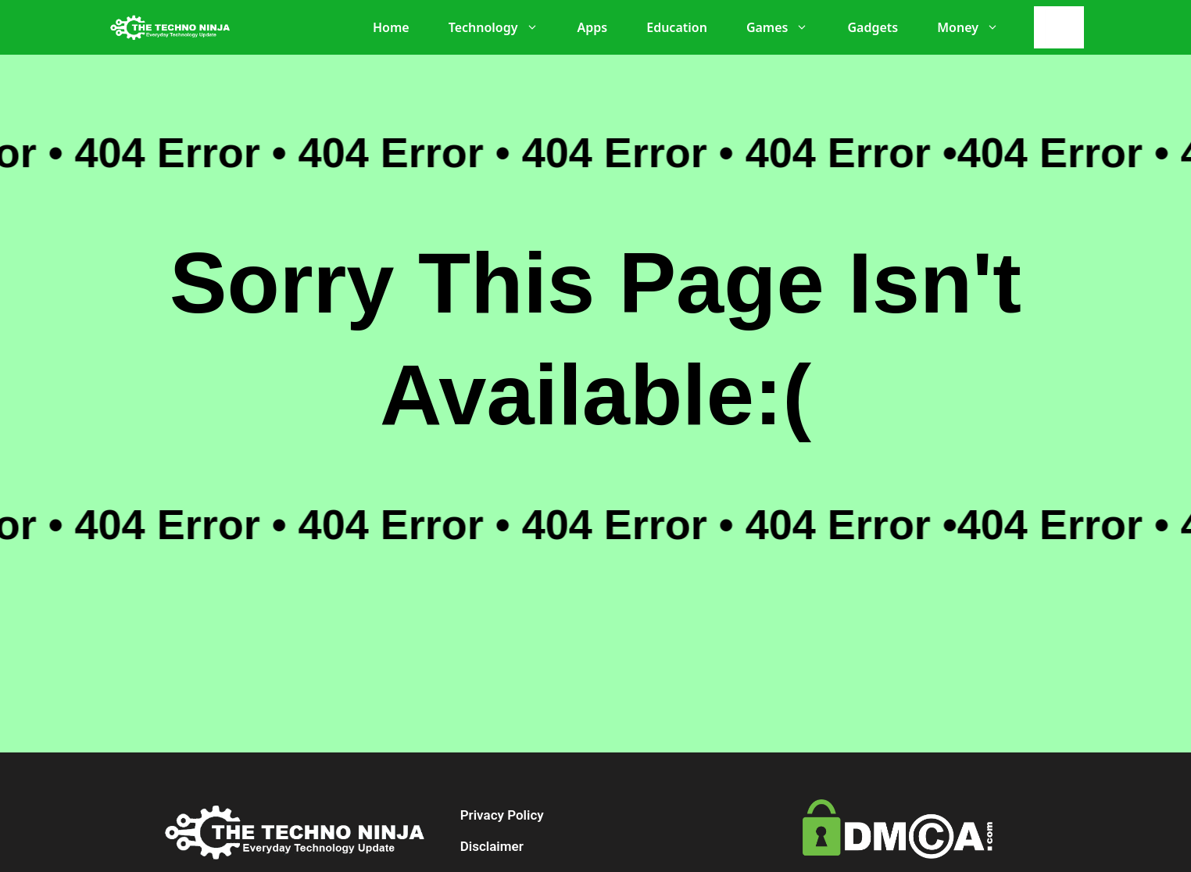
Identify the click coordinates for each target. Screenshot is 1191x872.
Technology (501, 27)
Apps (593, 27)
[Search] (1063, 27)
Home (391, 27)
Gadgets (872, 27)
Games (785, 27)
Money (975, 27)
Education (676, 27)
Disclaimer (492, 846)
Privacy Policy (502, 815)
